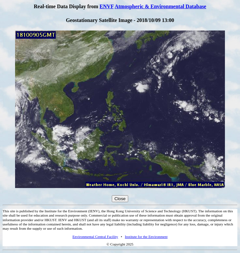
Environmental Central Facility (95, 237)
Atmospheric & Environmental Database (160, 6)
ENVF (107, 6)
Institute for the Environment (146, 237)
